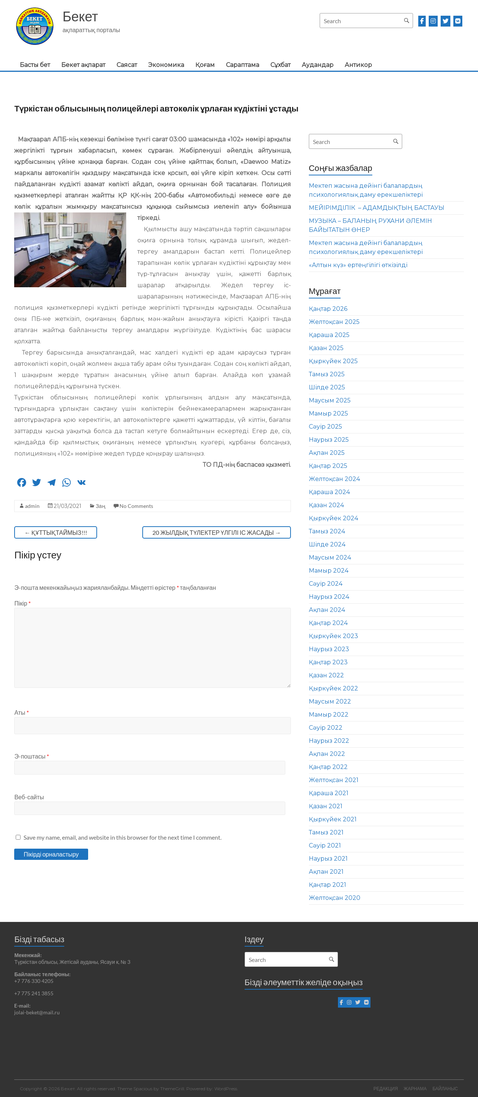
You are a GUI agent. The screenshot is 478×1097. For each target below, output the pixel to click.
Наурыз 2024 (329, 596)
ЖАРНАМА (415, 1088)
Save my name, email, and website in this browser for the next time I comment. (122, 837)
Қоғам (205, 64)
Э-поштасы (31, 756)
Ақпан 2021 (326, 871)
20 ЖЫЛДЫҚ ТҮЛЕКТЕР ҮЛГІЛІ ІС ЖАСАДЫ (216, 532)
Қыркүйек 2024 (333, 518)
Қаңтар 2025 (328, 465)
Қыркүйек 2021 (333, 819)
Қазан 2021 (325, 806)
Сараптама (242, 64)
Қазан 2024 (326, 505)
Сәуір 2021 (325, 845)
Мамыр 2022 (328, 714)
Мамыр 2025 (328, 413)
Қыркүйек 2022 (333, 688)
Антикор (358, 64)
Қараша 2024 (329, 492)
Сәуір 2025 (325, 426)
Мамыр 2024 (328, 570)
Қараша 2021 (328, 793)
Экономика (166, 64)
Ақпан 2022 (327, 753)
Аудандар (317, 64)
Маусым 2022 (330, 701)
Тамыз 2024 (327, 531)
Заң (100, 506)
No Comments (136, 506)
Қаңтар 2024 (328, 622)
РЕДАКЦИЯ (385, 1088)
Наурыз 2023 (329, 649)
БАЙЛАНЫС (445, 1088)
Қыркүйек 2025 (333, 361)
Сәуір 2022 (325, 727)
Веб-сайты (29, 796)
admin (32, 506)
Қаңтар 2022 (328, 766)
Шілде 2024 (327, 544)
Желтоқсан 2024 (334, 478)
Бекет (80, 16)
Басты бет (35, 64)
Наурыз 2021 (328, 858)
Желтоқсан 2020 (334, 897)
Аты (21, 712)
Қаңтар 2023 (328, 662)
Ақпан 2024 (327, 609)
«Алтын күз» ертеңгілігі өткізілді (358, 265)
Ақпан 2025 (327, 452)
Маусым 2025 (330, 400)
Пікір (22, 603)
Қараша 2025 (329, 334)
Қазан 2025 (326, 348)
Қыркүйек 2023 (333, 636)
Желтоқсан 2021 (333, 780)
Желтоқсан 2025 (334, 321)
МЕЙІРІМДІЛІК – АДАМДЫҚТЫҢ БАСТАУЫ (376, 207)
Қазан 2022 (326, 675)
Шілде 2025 (327, 387)
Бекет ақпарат (83, 64)
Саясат (127, 64)
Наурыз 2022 (329, 740)
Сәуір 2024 (325, 583)
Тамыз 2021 (326, 832)
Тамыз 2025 (327, 374)
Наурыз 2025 (329, 439)
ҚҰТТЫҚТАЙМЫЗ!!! (55, 532)
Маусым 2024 (330, 557)
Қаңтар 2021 (327, 884)
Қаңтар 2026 (328, 308)
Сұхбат (280, 64)
